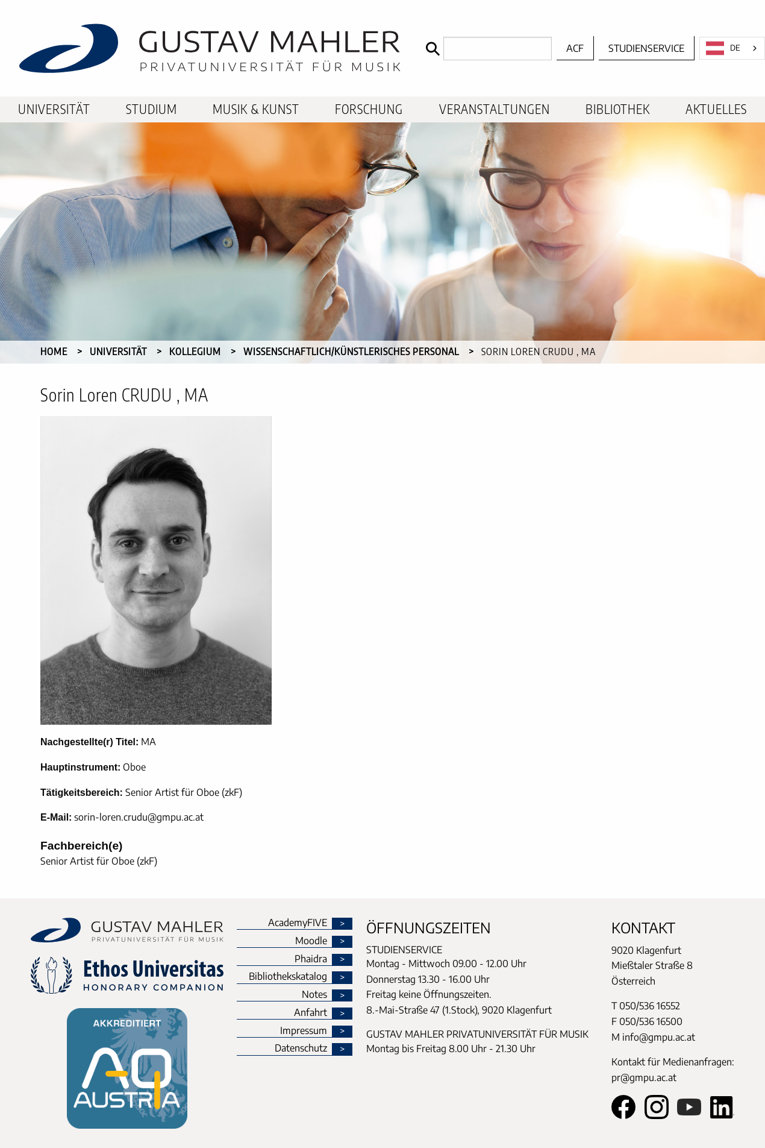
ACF (575, 48)
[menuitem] (54, 109)
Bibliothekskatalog (288, 976)
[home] (210, 48)
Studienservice (646, 48)
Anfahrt (310, 1013)
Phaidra (311, 959)
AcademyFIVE (297, 923)
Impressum (303, 1031)
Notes (314, 994)
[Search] (486, 48)
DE (723, 48)
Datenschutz (301, 1048)
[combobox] (732, 48)
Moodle (311, 941)
